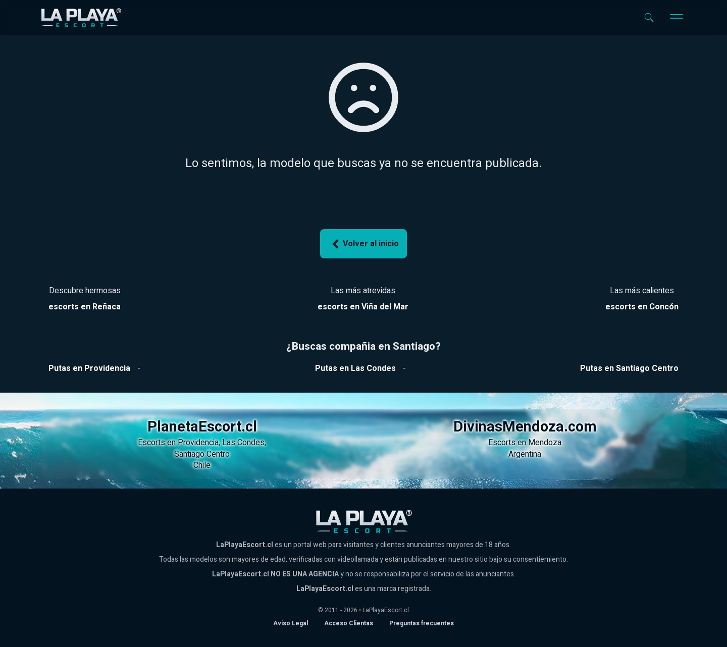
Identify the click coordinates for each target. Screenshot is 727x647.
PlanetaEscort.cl (202, 427)
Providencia (198, 443)
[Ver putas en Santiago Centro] (629, 368)
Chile (202, 465)
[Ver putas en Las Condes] (355, 368)
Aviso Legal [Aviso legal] (290, 623)
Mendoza (544, 443)
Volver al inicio (363, 244)
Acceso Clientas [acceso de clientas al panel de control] (348, 623)
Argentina (524, 454)
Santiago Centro (202, 454)
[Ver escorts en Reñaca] (84, 307)
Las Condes (243, 443)
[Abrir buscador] (649, 17)
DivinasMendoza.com (525, 427)
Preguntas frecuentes (421, 623)
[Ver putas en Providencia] (89, 368)
